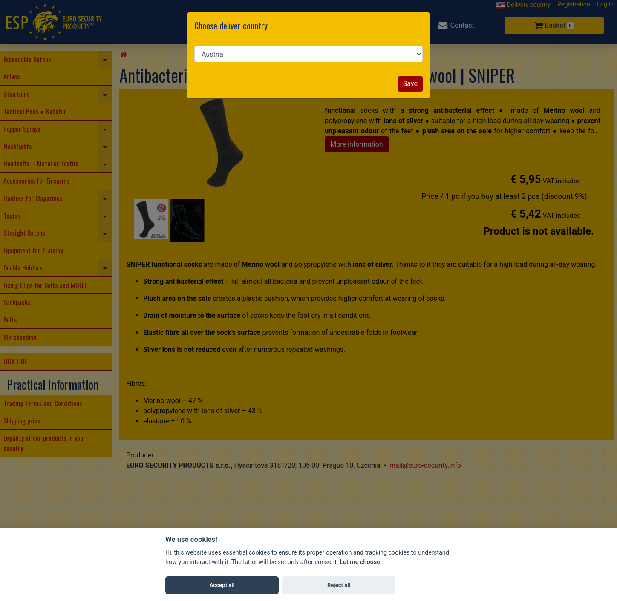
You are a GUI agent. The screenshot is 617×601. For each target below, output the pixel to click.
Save (410, 84)
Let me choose (360, 562)
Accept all (222, 585)
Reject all (338, 585)
